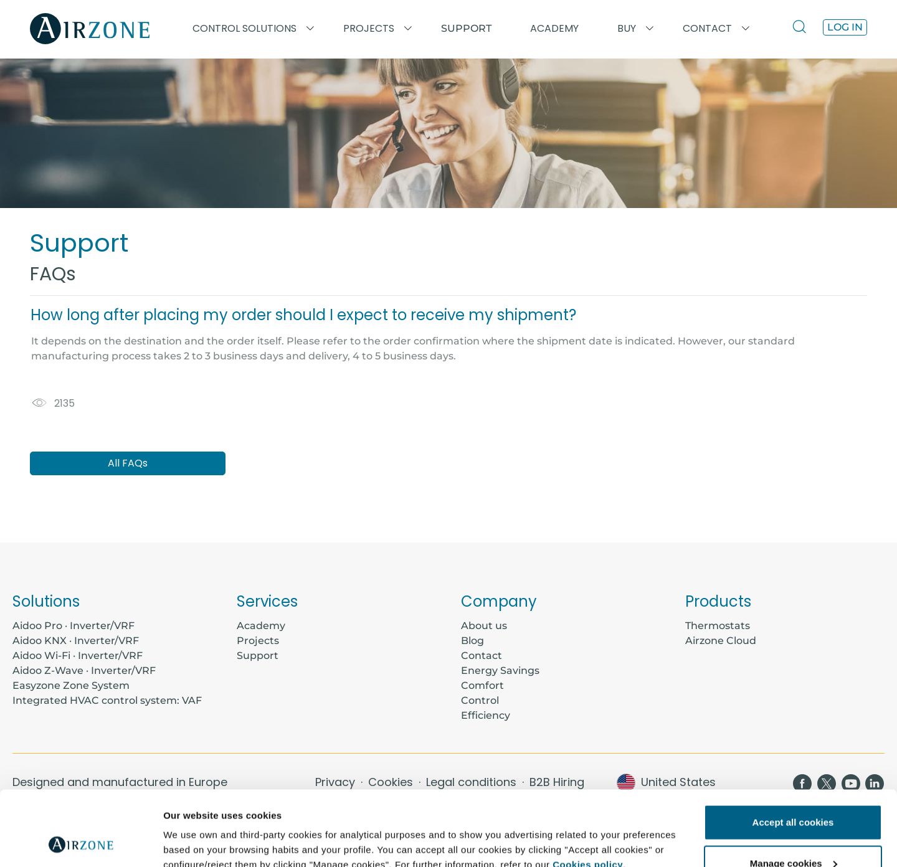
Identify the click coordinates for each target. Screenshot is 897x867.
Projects (258, 641)
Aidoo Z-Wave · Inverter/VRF (84, 670)
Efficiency (485, 715)
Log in (845, 27)
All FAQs (128, 463)
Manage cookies (793, 793)
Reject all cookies (793, 833)
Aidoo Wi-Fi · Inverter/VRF (77, 655)
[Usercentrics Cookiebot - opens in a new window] (80, 842)
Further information (207, 828)
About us (484, 626)
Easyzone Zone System (71, 685)
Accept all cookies (793, 752)
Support (466, 28)
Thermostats (717, 626)
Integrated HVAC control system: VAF (107, 700)
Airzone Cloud (720, 641)
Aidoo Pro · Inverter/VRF (73, 626)
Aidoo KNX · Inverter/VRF (75, 641)
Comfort (482, 685)
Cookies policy (588, 794)
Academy (261, 626)
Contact (481, 655)
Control (480, 700)
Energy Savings (500, 670)
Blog (472, 641)
